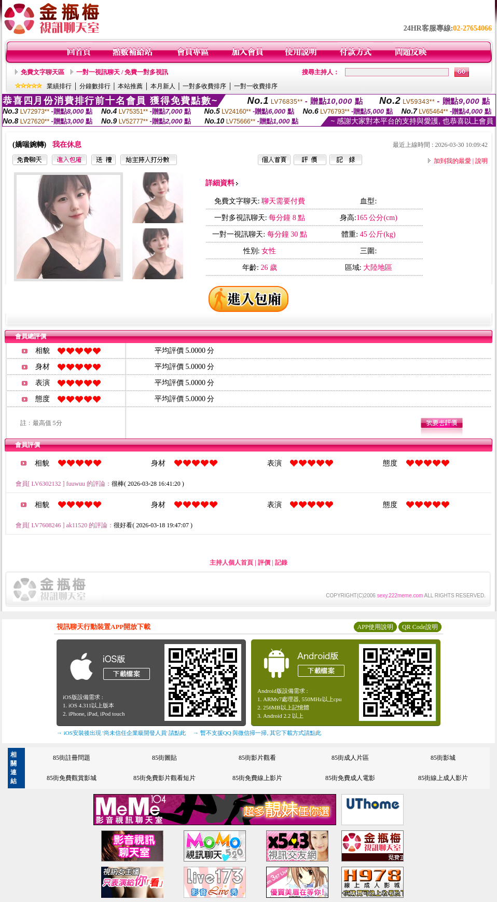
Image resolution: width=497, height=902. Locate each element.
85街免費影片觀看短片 (164, 778)
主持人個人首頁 (231, 562)
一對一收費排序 (256, 86)
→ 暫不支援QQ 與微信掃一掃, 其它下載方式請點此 (257, 733)
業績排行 (59, 86)
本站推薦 (130, 86)
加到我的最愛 (452, 161)
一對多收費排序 (204, 86)
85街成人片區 (350, 757)
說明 (481, 161)
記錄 (281, 562)
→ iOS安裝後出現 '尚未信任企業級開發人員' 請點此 (121, 733)
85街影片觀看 (257, 757)
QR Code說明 (420, 627)
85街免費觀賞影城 (71, 778)
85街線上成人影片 (443, 778)
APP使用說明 (375, 627)
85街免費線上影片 (257, 778)
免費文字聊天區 (42, 72)
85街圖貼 (164, 757)
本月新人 (162, 86)
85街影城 (443, 757)
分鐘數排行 (95, 86)
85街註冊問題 (71, 757)
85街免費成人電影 (350, 778)
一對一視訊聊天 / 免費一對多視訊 (122, 72)
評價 (264, 562)
